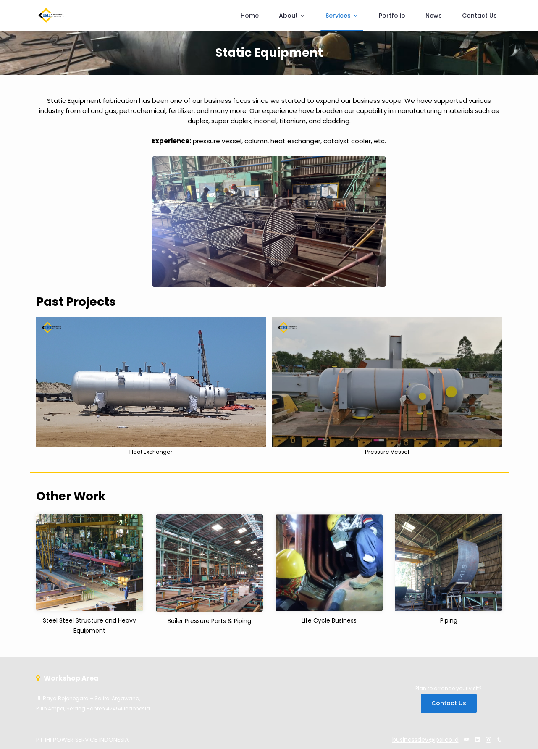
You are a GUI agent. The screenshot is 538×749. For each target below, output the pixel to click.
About (292, 15)
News (433, 15)
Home (250, 15)
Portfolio (392, 15)
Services (341, 15)
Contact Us (479, 15)
